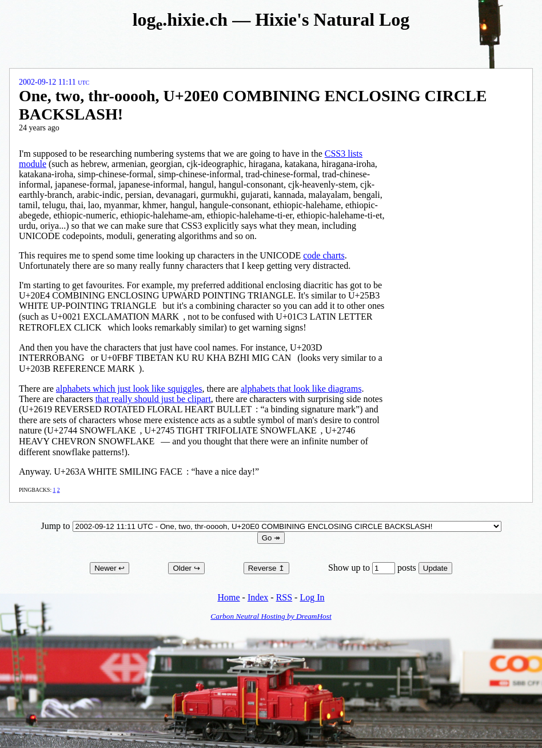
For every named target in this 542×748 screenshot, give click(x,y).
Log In (312, 597)
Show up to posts (373, 567)
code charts (323, 255)
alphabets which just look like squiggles (129, 388)
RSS (284, 597)
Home (228, 597)
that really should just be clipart (153, 399)
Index (258, 597)
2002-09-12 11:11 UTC (54, 82)
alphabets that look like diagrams (301, 388)
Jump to (271, 526)
